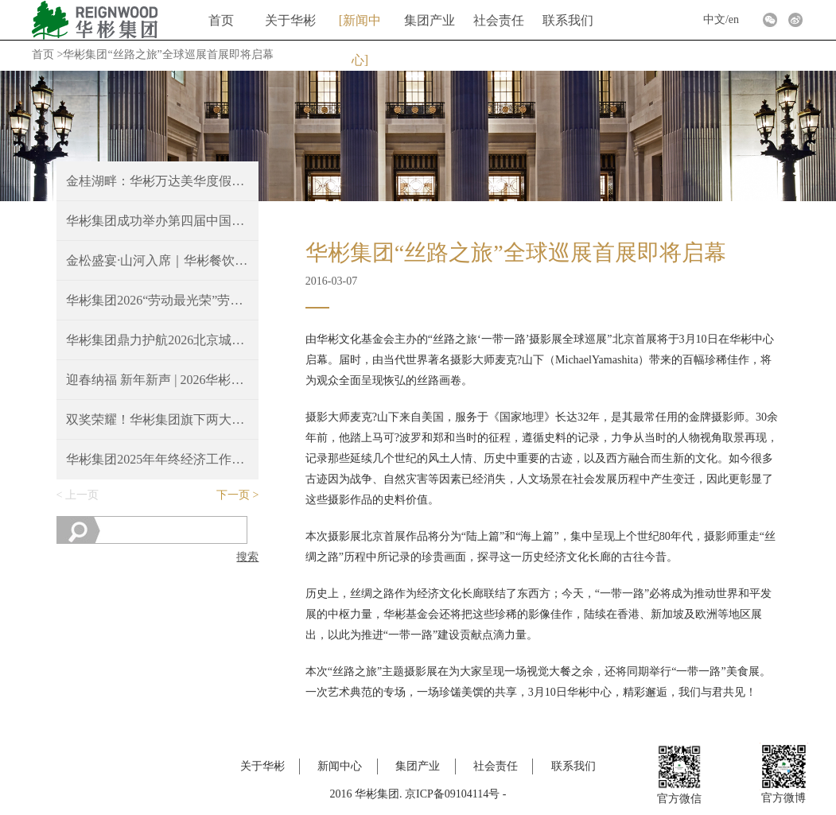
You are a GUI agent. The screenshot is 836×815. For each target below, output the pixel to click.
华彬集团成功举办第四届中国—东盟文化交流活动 (157, 220)
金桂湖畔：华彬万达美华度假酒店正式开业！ (157, 181)
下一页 (233, 495)
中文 (714, 19)
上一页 (82, 495)
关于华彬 (290, 20)
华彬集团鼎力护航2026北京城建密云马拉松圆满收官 (157, 340)
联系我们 (567, 20)
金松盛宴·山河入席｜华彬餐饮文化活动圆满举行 (157, 260)
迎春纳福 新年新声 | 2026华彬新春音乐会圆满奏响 (157, 379)
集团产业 (429, 20)
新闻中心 (362, 27)
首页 (221, 20)
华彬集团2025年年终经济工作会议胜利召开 (157, 459)
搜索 (247, 557)
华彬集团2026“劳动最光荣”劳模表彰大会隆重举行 (157, 300)
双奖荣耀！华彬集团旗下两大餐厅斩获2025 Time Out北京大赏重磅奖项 (157, 419)
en (734, 19)
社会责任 (498, 20)
